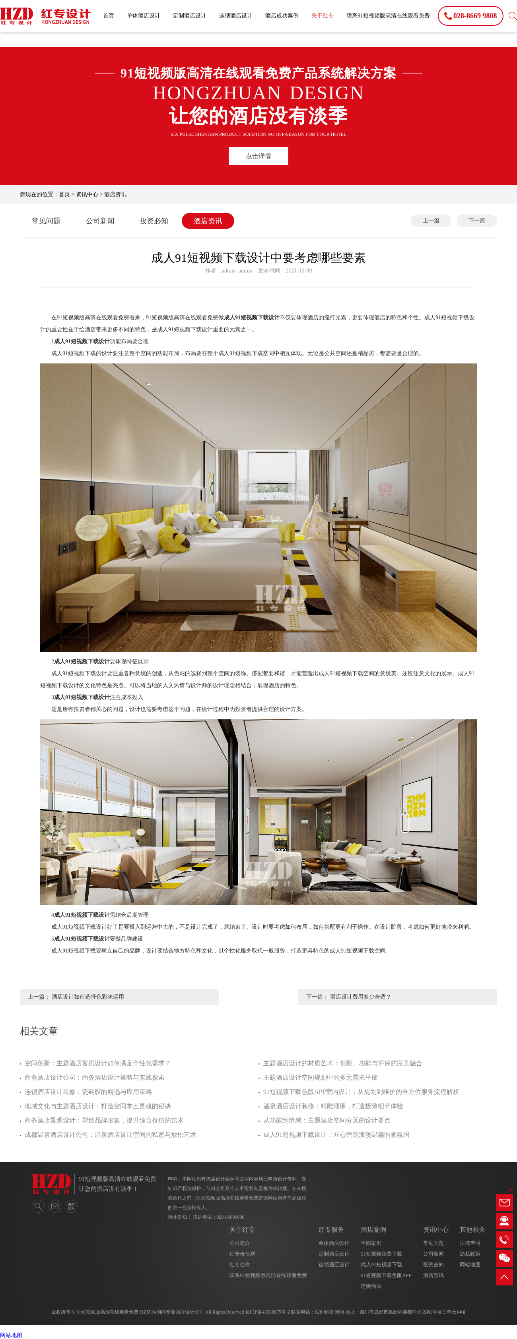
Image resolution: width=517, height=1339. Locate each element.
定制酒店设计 (189, 16)
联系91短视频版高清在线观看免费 (388, 16)
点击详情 (258, 156)
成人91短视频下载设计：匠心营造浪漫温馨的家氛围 (336, 1134)
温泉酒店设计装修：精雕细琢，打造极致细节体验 (333, 1106)
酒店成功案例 (282, 16)
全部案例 (371, 1243)
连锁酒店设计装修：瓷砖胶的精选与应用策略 (88, 1091)
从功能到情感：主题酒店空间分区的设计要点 (327, 1120)
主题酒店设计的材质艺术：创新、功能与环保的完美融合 (342, 1063)
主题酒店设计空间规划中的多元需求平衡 (320, 1077)
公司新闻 (100, 221)
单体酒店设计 (143, 16)
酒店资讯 (115, 194)
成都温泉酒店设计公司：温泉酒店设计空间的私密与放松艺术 (110, 1134)
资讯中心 (87, 194)
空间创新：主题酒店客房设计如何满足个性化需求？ (98, 1063)
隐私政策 (470, 1254)
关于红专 (322, 16)
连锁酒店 (371, 1286)
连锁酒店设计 (236, 16)
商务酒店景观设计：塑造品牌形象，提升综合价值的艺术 (104, 1120)
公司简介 (239, 1243)
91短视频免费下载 (381, 1254)
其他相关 (472, 1229)
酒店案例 (373, 1229)
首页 (108, 16)
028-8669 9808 (329, 1312)
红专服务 (331, 1229)
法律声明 (470, 1243)
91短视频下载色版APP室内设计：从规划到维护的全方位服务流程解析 (361, 1091)
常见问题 (46, 221)
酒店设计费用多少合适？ (360, 997)
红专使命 (239, 1265)
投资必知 (154, 221)
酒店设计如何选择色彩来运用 (88, 997)
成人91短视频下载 (381, 1265)
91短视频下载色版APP (386, 1275)
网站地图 (470, 1265)
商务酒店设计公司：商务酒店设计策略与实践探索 (95, 1077)
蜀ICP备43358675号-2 (267, 1312)
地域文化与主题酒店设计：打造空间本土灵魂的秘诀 (98, 1106)
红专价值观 (242, 1254)
